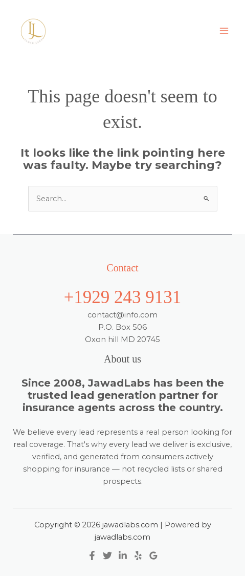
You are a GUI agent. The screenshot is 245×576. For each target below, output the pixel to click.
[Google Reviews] (153, 555)
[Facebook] (92, 555)
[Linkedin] (122, 555)
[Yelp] (138, 555)
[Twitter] (107, 555)
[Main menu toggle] (224, 30)
